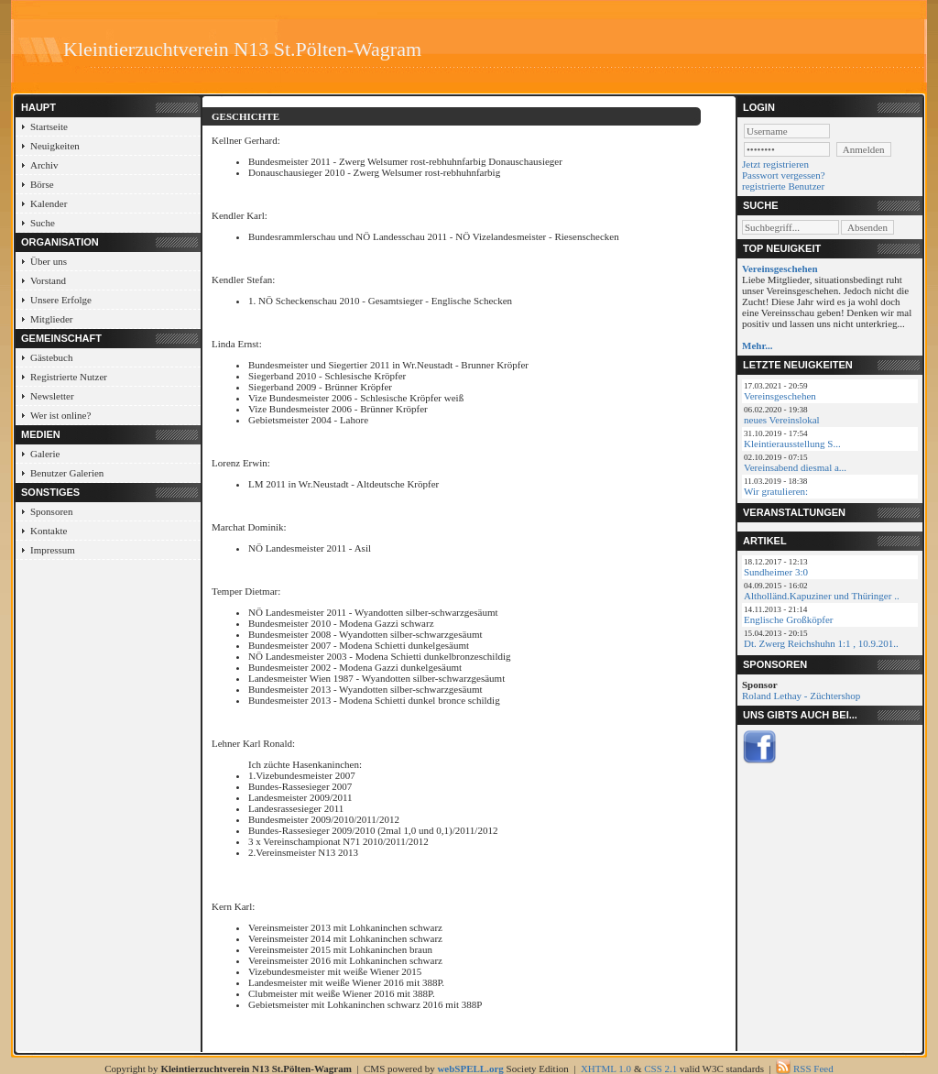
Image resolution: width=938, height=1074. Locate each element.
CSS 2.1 (660, 1068)
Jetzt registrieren (775, 164)
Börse (42, 184)
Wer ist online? (60, 415)
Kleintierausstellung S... (792, 443)
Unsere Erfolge (61, 299)
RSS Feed (813, 1068)
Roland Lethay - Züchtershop (801, 695)
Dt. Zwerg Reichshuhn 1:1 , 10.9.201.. (821, 643)
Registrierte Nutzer (68, 376)
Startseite (49, 126)
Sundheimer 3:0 (776, 571)
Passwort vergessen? (783, 175)
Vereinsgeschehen (780, 395)
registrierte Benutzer (783, 186)
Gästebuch (51, 357)
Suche (42, 222)
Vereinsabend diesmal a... (795, 467)
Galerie (45, 453)
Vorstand (48, 280)
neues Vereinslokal (782, 419)
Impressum (52, 549)
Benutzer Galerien (67, 472)
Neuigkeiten (55, 145)
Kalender (48, 203)
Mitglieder (51, 318)
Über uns (48, 261)
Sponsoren (51, 511)
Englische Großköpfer (788, 619)
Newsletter (52, 395)
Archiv (44, 164)
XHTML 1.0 (606, 1068)
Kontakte (48, 530)
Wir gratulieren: (776, 491)
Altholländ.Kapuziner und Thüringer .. (822, 595)
